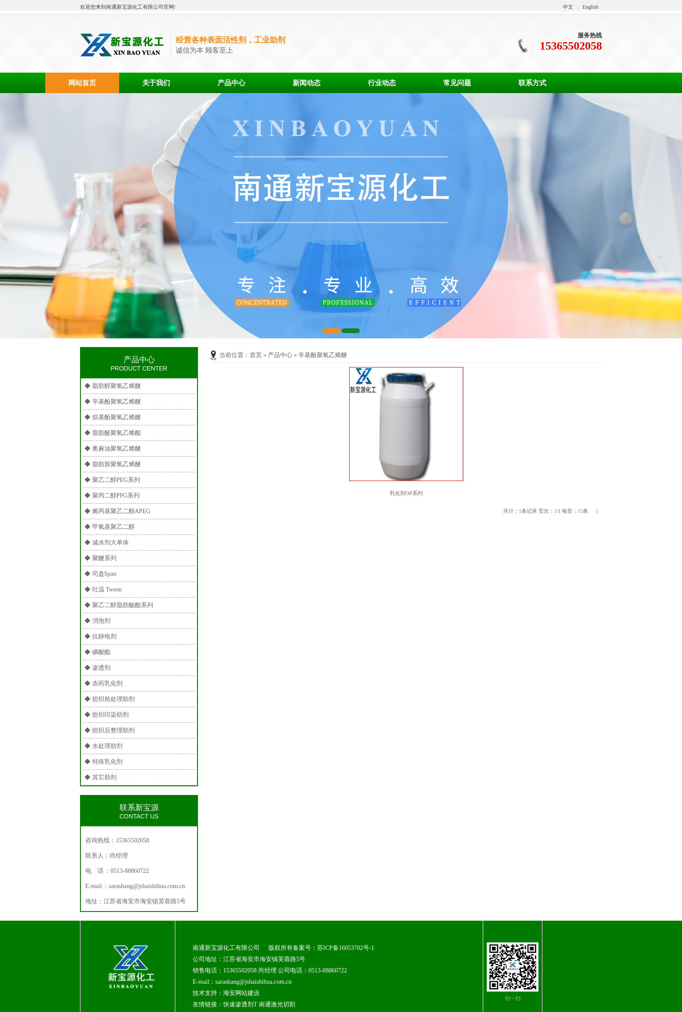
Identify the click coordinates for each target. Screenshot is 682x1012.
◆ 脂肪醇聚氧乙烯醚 (112, 386)
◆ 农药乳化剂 (103, 683)
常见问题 (457, 83)
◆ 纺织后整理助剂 (109, 730)
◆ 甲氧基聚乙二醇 (109, 527)
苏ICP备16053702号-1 (345, 948)
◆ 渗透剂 (97, 668)
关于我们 (156, 83)
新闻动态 (307, 83)
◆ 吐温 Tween (103, 589)
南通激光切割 (277, 1004)
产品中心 (231, 83)
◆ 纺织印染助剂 (106, 714)
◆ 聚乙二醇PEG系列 (112, 480)
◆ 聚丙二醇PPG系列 (112, 495)
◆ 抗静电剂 (100, 636)
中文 (568, 7)
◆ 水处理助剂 (103, 746)
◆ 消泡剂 (97, 621)
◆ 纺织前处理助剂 (109, 699)
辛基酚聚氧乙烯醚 (322, 355)
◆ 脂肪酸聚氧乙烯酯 (112, 433)
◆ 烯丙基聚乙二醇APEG (117, 511)
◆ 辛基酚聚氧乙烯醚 (112, 401)
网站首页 (82, 83)
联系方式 (532, 83)
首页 (256, 355)
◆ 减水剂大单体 (106, 542)
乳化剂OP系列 (406, 493)
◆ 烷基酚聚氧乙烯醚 (112, 417)
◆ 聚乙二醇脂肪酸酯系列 (118, 605)
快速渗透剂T (240, 1004)
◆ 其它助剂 (100, 777)
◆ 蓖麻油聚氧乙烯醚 (112, 448)
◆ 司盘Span (100, 574)
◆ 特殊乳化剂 (103, 761)
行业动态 (382, 83)
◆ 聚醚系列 (100, 558)
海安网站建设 (241, 993)
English (590, 7)
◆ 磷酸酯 (97, 652)
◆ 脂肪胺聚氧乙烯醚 (112, 464)
